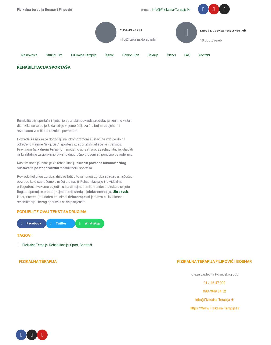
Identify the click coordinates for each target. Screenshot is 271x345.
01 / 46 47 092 (214, 283)
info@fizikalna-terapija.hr (171, 10)
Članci (171, 55)
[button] (31, 223)
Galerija (153, 55)
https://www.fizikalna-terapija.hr (214, 308)
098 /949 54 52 (214, 291)
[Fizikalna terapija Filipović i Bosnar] (135, 290)
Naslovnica (29, 55)
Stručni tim (54, 55)
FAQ (187, 55)
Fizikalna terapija (83, 55)
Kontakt (204, 55)
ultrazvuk (120, 192)
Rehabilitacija (59, 245)
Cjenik (109, 55)
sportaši (86, 245)
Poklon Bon (130, 55)
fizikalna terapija (35, 245)
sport (74, 245)
